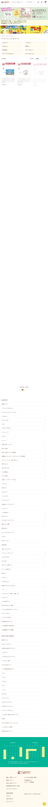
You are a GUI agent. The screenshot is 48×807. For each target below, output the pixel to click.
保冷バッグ (4, 487)
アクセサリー (5, 416)
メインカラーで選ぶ (6, 660)
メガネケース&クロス (6, 428)
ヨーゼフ (4, 677)
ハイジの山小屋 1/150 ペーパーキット (10, 609)
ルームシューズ (5, 432)
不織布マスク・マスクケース (8, 504)
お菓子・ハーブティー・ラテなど (9, 479)
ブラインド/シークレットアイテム (9, 412)
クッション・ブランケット (7, 553)
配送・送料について (11, 777)
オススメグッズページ (6, 644)
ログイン (8, 796)
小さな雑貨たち (5, 472)
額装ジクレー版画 (5, 524)
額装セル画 (4, 528)
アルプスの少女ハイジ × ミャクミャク (10, 722)
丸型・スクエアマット (6, 549)
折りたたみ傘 (5, 448)
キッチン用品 (5, 475)
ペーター (4, 689)
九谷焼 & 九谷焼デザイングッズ (8, 648)
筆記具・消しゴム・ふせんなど (8, 585)
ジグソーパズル (5, 420)
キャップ (4, 440)
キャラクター (30, 2)
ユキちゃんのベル (5, 557)
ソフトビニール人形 (6, 617)
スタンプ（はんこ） (6, 613)
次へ (28, 390)
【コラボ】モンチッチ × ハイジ (8, 656)
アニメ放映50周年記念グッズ (8, 668)
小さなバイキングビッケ (7, 702)
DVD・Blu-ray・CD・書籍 (7, 605)
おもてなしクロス (5, 467)
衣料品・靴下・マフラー (7, 444)
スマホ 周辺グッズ (6, 601)
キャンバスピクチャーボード (8, 532)
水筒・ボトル (5, 464)
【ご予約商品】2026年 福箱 (8, 625)
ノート (3, 589)
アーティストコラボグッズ (7, 408)
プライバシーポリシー (12, 788)
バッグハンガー (5, 496)
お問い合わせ (9, 798)
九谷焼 (3, 718)
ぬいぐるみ (4, 561)
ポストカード (5, 597)
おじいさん (4, 693)
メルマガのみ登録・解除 (30, 777)
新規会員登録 (9, 793)
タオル (3, 424)
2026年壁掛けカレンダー (7, 621)
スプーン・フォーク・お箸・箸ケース (10, 460)
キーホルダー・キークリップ (8, 520)
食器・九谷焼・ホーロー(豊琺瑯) (9, 452)
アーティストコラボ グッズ (7, 710)
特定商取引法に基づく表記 (13, 786)
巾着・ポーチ (5, 516)
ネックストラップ (5, 500)
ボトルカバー (5, 491)
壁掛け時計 (4, 544)
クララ (3, 685)
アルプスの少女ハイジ (6, 664)
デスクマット (5, 577)
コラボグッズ (5, 652)
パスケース (4, 483)
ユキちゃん (4, 681)
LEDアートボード (5, 540)
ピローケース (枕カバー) (7, 565)
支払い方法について (11, 783)
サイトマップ (9, 801)
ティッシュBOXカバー (6, 569)
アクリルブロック (5, 581)
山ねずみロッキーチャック (7, 706)
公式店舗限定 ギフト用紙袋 (7, 629)
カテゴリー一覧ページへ (17, 2)
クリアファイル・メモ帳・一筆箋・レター (11, 593)
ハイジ (3, 673)
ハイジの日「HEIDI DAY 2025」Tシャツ (10, 714)
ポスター (4, 536)
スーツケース (5, 508)
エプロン (4, 436)
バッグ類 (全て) (5, 512)
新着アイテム (5, 404)
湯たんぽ (4, 573)
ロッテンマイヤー (5, 698)
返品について (9, 780)
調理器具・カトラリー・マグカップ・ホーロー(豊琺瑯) (13, 456)
